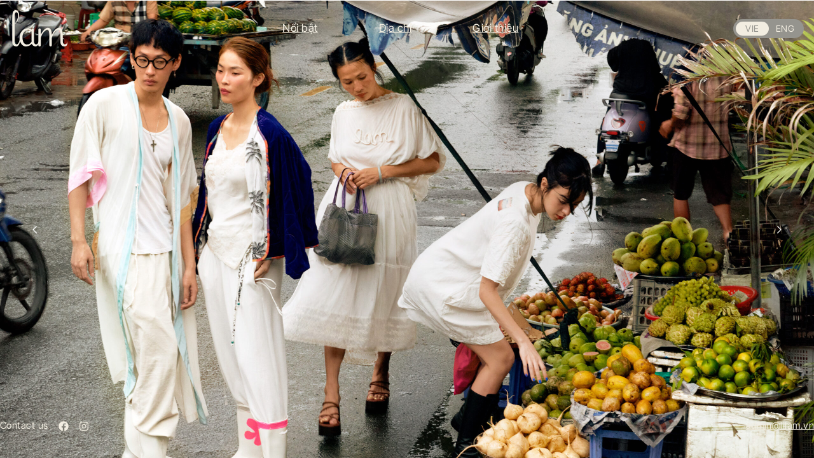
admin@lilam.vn (780, 425)
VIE (752, 28)
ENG (785, 28)
